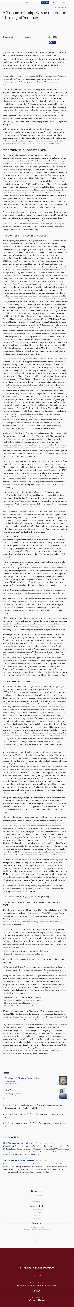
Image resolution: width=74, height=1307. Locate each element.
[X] (54, 42)
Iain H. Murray (11, 1095)
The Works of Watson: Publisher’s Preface (23, 1143)
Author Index (37, 1210)
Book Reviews (37, 1201)
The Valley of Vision (37, 1227)
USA (34, 1275)
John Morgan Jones (12, 1083)
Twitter (32, 1300)
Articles (28, 37)
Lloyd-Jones (9, 1090)
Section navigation (62, 7)
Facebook (41, 1300)
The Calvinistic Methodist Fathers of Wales (22, 1078)
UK (40, 1275)
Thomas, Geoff (8, 37)
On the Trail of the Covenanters (18, 1160)
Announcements (37, 1195)
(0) (44, 2)
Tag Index (37, 1215)
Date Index (37, 1212)
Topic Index (37, 1218)
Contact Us (37, 1271)
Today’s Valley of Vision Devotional (37, 1230)
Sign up (37, 1291)
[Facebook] (50, 42)
